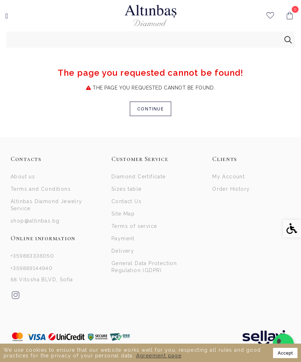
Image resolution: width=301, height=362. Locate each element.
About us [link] (23, 176)
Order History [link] (231, 189)
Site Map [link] (123, 214)
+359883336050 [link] (32, 256)
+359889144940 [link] (32, 268)
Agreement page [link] (159, 355)
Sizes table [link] (126, 189)
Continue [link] (150, 108)
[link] (150, 15)
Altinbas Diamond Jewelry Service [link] (46, 205)
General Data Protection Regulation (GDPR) (144, 266)
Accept (285, 353)
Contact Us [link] (126, 201)
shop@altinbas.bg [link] (35, 221)
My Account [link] (228, 176)
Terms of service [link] (134, 226)
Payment (123, 238)
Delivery (122, 251)
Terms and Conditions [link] (41, 189)
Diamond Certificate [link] (138, 176)
